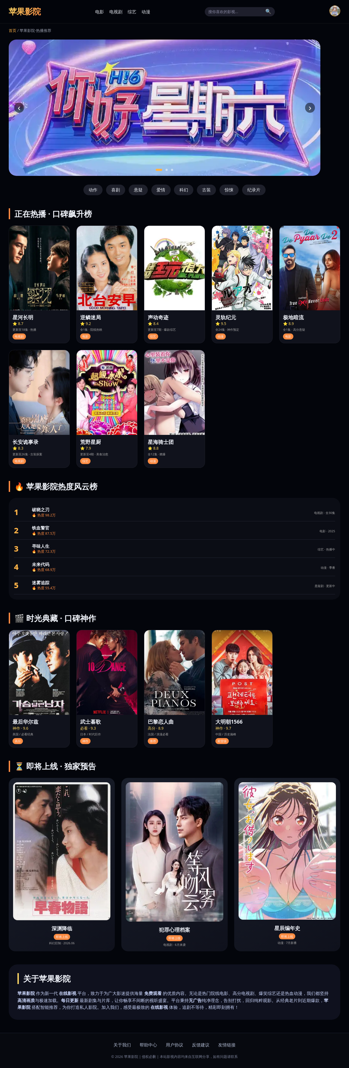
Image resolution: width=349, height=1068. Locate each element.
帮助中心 (148, 1045)
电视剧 (115, 12)
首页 (12, 30)
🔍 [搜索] (268, 11)
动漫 (146, 12)
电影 (99, 12)
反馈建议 (200, 1045)
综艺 (132, 12)
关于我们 (122, 1045)
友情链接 (227, 1045)
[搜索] (235, 12)
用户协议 (174, 1045)
